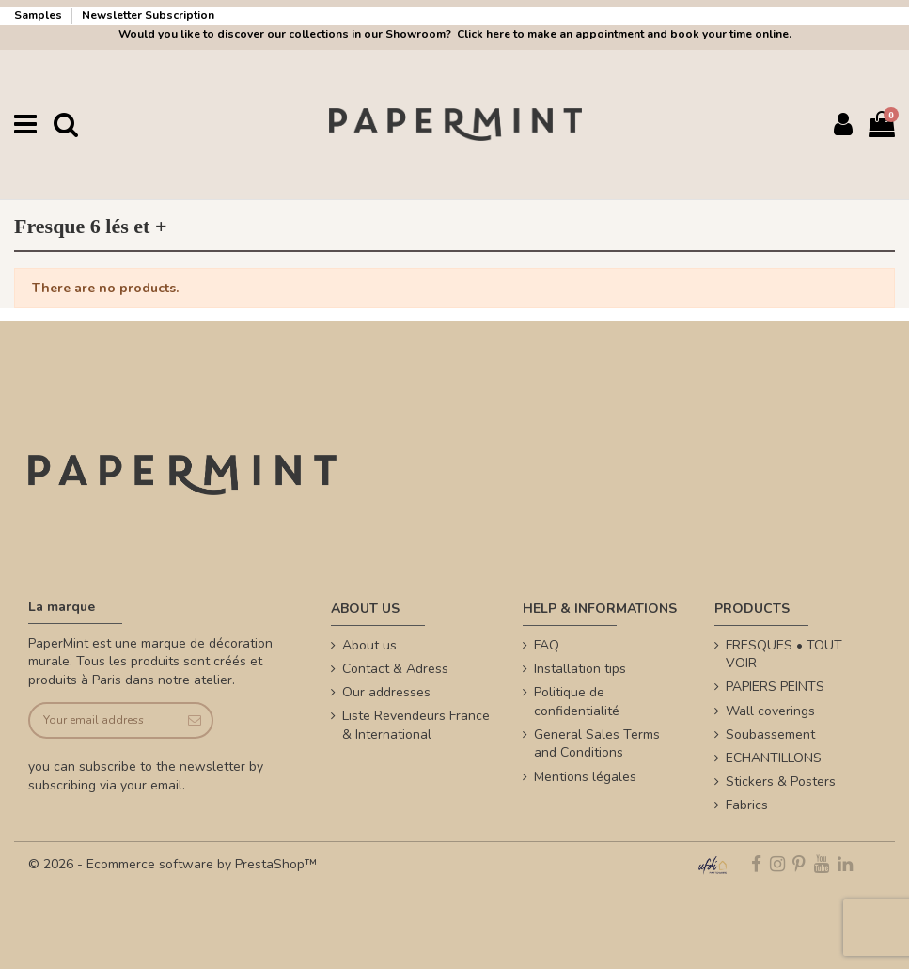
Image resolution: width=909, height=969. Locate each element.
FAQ (546, 645)
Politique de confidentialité (576, 701)
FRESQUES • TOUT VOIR (784, 654)
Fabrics (747, 805)
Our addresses (386, 692)
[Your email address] (102, 720)
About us (369, 645)
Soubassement (770, 734)
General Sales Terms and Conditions (597, 744)
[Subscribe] (193, 720)
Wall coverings (770, 711)
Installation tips (580, 669)
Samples (39, 15)
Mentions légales (585, 777)
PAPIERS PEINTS (775, 686)
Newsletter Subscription (148, 15)
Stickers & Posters (781, 781)
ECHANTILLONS (774, 758)
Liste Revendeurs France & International (416, 725)
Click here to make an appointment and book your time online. (622, 33)
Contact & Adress (395, 669)
